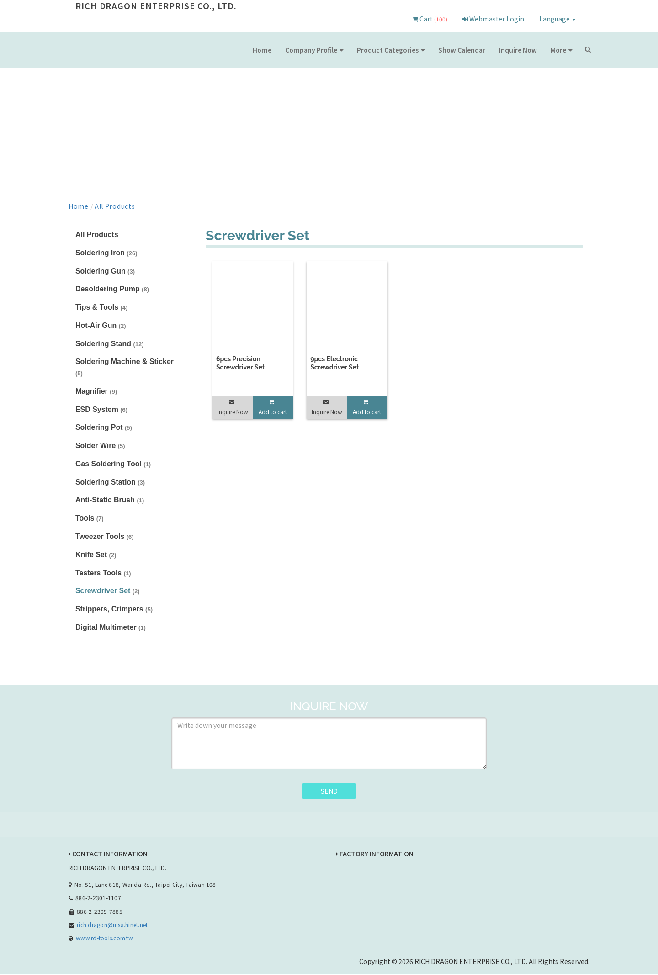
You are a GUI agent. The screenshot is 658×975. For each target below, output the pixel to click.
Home (262, 49)
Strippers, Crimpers (114, 610)
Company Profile (311, 49)
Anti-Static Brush (109, 501)
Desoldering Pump (112, 289)
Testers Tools (103, 573)
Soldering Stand (109, 344)
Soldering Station (110, 482)
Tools (89, 519)
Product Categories (388, 49)
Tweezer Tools (104, 537)
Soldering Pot (103, 428)
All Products (115, 206)
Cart (429, 18)
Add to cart (273, 412)
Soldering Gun (105, 271)
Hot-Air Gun (100, 325)
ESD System (101, 409)
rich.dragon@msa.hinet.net (112, 925)
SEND (329, 791)
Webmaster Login (493, 18)
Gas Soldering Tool (113, 464)
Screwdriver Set (107, 592)
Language (557, 18)
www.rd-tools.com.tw (104, 939)
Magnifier (96, 391)
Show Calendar (461, 49)
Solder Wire (100, 446)
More (558, 49)
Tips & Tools (101, 307)
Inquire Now (518, 49)
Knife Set (96, 555)
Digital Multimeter (110, 628)
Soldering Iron (106, 253)
